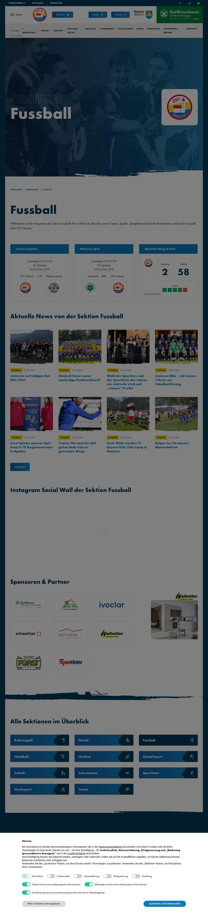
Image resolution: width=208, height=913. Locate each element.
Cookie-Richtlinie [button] (76, 853)
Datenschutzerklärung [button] (110, 846)
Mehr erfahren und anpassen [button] (44, 903)
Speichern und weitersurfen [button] (164, 903)
